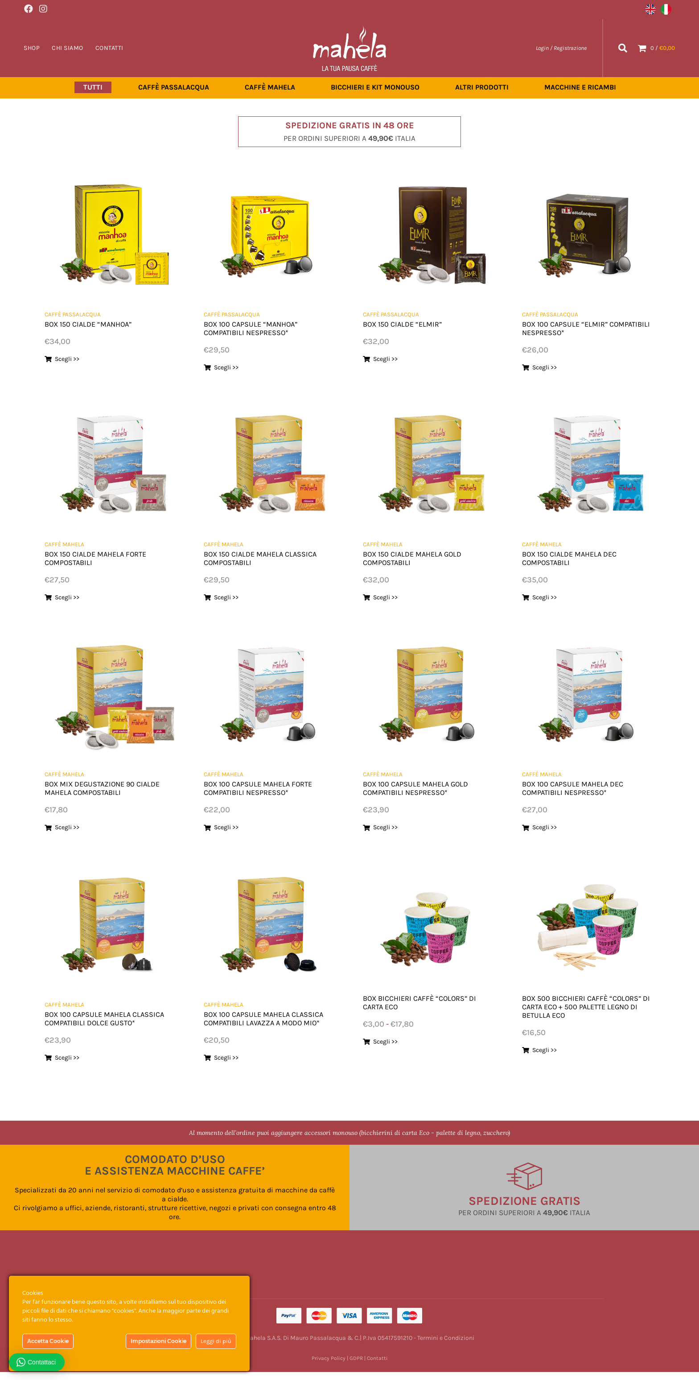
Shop (32, 47)
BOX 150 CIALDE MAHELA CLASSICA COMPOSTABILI (251, 558)
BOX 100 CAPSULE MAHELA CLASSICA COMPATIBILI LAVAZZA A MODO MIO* (268, 1022)
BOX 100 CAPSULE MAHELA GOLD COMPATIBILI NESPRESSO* (425, 787)
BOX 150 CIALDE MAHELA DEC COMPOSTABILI (578, 558)
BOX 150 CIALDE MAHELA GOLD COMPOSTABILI (421, 558)
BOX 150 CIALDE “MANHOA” (96, 323)
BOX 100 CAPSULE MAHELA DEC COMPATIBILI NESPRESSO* (581, 787)
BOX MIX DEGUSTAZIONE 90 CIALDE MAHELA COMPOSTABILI (104, 787)
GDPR (356, 1366)
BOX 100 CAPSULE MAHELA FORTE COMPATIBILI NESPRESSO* (268, 787)
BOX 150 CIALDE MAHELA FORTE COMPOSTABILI (105, 558)
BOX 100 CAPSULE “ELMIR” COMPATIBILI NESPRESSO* (572, 328)
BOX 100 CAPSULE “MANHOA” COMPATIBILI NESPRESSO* (259, 328)
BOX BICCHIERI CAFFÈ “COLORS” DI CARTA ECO (424, 1002)
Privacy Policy (328, 1366)
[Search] (623, 47)
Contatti (109, 47)
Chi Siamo (67, 47)
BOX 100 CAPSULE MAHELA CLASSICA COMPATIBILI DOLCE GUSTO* (101, 1022)
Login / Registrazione (561, 47)
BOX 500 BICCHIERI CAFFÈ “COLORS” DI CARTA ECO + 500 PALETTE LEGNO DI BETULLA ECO (583, 1006)
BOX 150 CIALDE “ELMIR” (409, 323)
